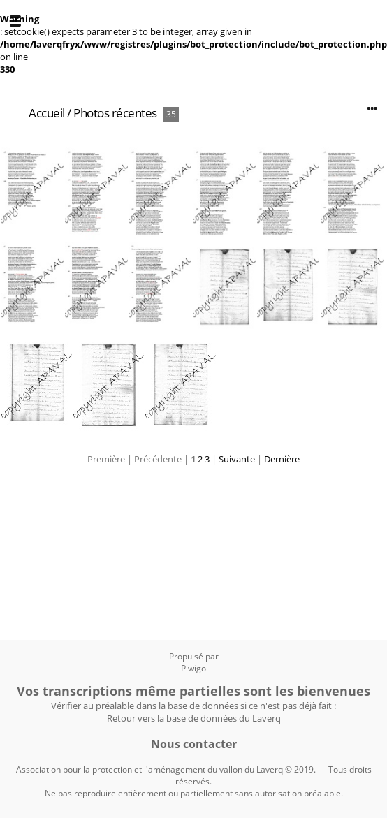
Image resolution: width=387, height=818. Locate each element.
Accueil (47, 113)
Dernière (282, 459)
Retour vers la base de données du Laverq (194, 718)
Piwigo (193, 668)
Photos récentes (115, 113)
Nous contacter (194, 744)
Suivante (237, 459)
